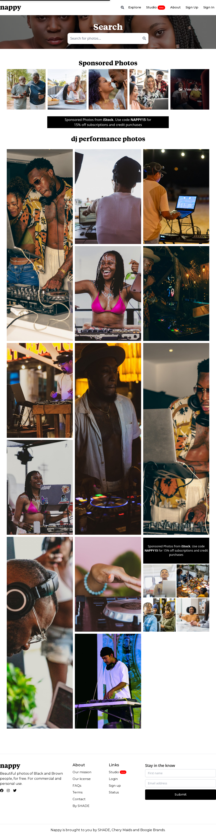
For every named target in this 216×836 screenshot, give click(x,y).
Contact (79, 799)
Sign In (208, 7)
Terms (77, 792)
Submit (180, 794)
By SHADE (81, 806)
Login (113, 779)
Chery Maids (122, 830)
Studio (155, 7)
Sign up (115, 786)
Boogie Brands (152, 830)
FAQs (77, 786)
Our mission (82, 772)
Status (114, 792)
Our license (82, 779)
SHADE (104, 830)
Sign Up (192, 7)
